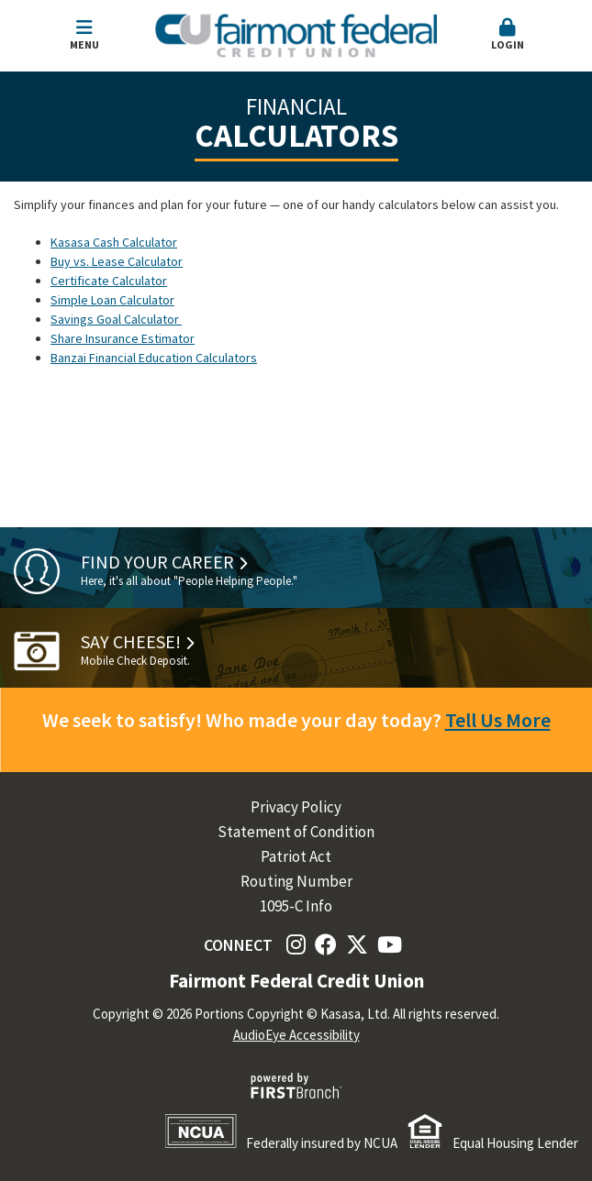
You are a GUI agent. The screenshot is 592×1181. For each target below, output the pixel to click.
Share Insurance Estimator (122, 338)
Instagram (296, 944)
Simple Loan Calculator (112, 300)
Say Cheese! (131, 641)
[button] (507, 36)
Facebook (326, 944)
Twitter (357, 944)
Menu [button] (84, 34)
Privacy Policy (296, 807)
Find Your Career (157, 561)
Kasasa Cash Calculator (113, 242)
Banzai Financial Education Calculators (153, 357)
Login (507, 34)
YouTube (389, 944)
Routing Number (296, 881)
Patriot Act (296, 857)
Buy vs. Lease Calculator (116, 261)
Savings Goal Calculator (116, 319)
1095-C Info (296, 906)
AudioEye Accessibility (296, 1034)
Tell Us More (498, 720)
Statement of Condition (296, 832)
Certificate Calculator (108, 280)
